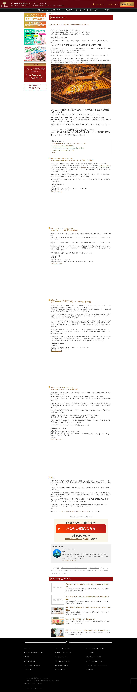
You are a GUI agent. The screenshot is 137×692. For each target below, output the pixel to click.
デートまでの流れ (81, 10)
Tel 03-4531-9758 (29, 680)
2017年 (60, 570)
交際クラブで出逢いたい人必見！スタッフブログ (74, 568)
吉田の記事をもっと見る (69, 560)
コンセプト (27, 648)
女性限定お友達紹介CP (61, 665)
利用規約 (106, 10)
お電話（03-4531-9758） (73, 539)
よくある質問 (90, 652)
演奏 (62, 573)
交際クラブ (107, 570)
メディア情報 (90, 669)
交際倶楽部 (54, 573)
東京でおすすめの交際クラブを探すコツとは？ (80, 619)
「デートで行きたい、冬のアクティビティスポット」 (74, 511)
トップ (30, 10)
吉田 (58, 568)
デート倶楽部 (82, 570)
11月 (56, 570)
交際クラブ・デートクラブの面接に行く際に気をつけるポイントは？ (88, 630)
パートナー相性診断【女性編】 (94, 661)
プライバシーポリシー (61, 656)
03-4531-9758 (35, 75)
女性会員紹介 (68, 10)
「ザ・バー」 (83, 167)
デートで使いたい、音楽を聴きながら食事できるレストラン (70, 24)
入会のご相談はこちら (80, 528)
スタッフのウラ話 (60, 669)
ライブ (94, 570)
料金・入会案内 (94, 10)
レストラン (100, 570)
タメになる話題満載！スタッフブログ (96, 665)
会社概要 (26, 656)
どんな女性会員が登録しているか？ (33, 652)
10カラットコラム (29, 669)
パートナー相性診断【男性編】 (32, 665)
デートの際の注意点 (29, 661)
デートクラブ (74, 570)
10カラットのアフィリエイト (63, 652)
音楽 (65, 573)
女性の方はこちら (43, 10)
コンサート (66, 570)
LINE (86, 539)
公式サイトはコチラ (56, 192)
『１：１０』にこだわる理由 (63, 648)
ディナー (89, 570)
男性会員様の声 (55, 10)
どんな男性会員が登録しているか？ (96, 648)
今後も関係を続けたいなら (62, 661)
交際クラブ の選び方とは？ (93, 656)
